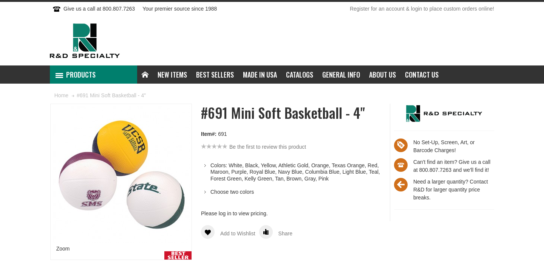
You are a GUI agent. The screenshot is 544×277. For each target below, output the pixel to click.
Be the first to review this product (267, 147)
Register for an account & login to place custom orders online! (422, 9)
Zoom (63, 249)
